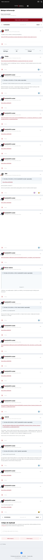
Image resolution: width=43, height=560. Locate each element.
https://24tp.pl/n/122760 (6, 361)
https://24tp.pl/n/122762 (6, 375)
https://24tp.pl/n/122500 (6, 148)
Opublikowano (12, 31)
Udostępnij (10, 538)
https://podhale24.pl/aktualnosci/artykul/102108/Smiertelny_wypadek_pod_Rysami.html (20, 257)
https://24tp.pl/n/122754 (6, 390)
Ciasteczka (29, 556)
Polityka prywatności (16, 556)
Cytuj (5, 44)
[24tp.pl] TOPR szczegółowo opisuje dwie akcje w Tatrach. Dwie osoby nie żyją (19, 36)
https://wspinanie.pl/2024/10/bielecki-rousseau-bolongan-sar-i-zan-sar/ (17, 60)
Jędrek (7, 30)
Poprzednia (7, 24)
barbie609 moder (10, 75)
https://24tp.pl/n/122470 (6, 103)
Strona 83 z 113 (23, 24)
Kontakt (24, 556)
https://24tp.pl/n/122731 (6, 330)
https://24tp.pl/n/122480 (6, 133)
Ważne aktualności (12, 15)
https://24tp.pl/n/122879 (6, 490)
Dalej (38, 24)
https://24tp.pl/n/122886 (6, 507)
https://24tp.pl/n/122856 (6, 475)
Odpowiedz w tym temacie (21, 20)
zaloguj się (3, 525)
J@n (6, 173)
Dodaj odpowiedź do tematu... (11, 531)
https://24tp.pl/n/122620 (6, 202)
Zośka (6, 56)
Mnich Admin (9, 267)
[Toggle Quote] (3, 80)
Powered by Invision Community (21, 557)
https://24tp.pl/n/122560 (6, 163)
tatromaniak (7, 14)
